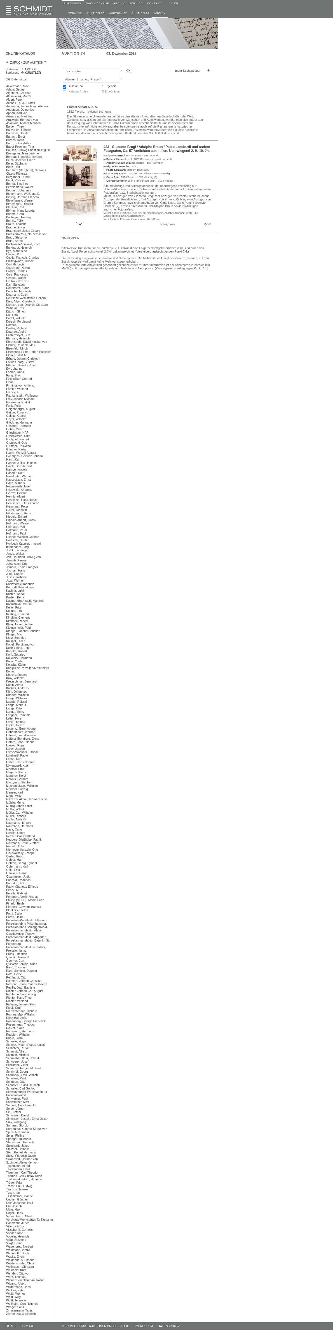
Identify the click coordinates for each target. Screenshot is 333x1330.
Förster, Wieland (17, 388)
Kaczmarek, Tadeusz (20, 584)
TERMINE (75, 13)
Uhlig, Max (13, 1209)
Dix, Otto (12, 314)
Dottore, (11, 325)
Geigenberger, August (20, 409)
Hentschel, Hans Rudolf (21, 499)
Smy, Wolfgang (16, 1122)
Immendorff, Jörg (17, 547)
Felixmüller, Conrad (19, 378)
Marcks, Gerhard (17, 779)
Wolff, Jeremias (16, 1300)
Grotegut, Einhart (17, 439)
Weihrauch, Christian (20, 1266)
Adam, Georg (15, 89)
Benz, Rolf (13, 166)
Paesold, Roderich (18, 880)
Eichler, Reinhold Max (20, 345)
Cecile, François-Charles (22, 257)
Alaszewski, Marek (18, 96)
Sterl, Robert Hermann (21, 1152)
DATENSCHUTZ (169, 1326)
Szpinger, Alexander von (22, 1162)
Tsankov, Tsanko (17, 1189)
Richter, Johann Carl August (24, 991)
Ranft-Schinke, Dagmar (21, 970)
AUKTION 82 (118, 13)
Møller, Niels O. (16, 819)
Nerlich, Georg (15, 832)
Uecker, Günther (17, 1199)
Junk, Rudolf (14, 573)
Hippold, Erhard (16, 516)
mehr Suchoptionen (188, 70)
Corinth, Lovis (15, 264)
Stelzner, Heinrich (18, 1149)
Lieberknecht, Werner (20, 732)
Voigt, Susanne (16, 1239)
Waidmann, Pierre (18, 1250)
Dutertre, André (16, 331)
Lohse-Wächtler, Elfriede (22, 752)
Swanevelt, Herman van (22, 1159)
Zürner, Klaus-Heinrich (21, 1313)
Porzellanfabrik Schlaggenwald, (27, 927)
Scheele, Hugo (16, 1041)
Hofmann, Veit (15, 526)
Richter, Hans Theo (19, 997)
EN (176, 3)
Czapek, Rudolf (16, 277)
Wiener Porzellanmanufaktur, (25, 1280)
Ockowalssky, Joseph (20, 853)
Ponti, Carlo (14, 913)
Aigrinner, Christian (18, 92)
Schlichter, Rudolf (17, 1048)
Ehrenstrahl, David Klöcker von (26, 341)
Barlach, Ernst (15, 136)
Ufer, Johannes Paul (19, 1202)
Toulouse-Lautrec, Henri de (24, 1179)
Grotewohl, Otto (16, 442)
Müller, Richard (16, 816)
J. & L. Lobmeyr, (17, 550)
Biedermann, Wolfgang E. (23, 193)
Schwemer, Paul (17, 1098)
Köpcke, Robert (16, 674)
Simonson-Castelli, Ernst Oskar (27, 1118)
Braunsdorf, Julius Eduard (23, 230)
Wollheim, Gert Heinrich (21, 1303)
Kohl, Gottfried (15, 654)
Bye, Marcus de (16, 251)
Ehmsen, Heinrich (18, 338)
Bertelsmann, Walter (19, 187)
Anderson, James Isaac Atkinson (28, 106)
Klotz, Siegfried (16, 637)
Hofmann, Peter (16, 530)
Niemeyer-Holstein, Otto (22, 849)
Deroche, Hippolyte (19, 291)
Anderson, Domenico (20, 109)
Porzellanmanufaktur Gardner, (26, 947)
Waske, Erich (15, 1256)
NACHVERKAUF (97, 3)
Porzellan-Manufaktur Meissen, (26, 920)
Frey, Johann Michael (20, 399)
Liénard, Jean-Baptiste (21, 735)
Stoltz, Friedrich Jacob (21, 1155)
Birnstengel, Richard (19, 203)
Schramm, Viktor (17, 1065)
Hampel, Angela (16, 469)
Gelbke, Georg (15, 415)
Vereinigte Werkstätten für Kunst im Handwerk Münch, (29, 1221)
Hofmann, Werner (18, 523)
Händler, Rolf (15, 473)
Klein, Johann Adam (19, 624)
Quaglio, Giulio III (17, 957)
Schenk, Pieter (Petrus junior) (25, 1044)
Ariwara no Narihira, (19, 116)
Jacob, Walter (15, 553)
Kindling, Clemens (18, 617)
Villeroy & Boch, (16, 1226)
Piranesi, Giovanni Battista (23, 906)
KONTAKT (154, 3)
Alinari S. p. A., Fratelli (21, 103)
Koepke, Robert (16, 651)
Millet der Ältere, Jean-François (26, 799)
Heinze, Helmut (16, 493)
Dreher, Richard (16, 328)
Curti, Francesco (17, 274)
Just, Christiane (16, 577)
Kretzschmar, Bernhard (21, 681)
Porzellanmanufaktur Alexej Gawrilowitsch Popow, (24, 932)
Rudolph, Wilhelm (18, 1034)
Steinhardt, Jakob (17, 1145)
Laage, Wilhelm (16, 698)
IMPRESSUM (144, 1326)
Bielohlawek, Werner (20, 200)
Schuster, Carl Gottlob (20, 1088)
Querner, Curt (15, 960)
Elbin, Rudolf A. (16, 355)
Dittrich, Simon (15, 311)
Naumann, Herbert (18, 822)
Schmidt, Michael (17, 1054)
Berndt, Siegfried (17, 183)
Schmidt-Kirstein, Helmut (22, 1058)
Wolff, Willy (13, 1297)
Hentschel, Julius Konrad (22, 503)
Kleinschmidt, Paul (18, 627)
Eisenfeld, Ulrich (17, 348)
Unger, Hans (14, 1213)
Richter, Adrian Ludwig (21, 994)
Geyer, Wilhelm (16, 419)
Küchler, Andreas (17, 688)
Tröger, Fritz (14, 1182)
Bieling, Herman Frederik (22, 197)
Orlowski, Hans (16, 873)
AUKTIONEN (72, 3)
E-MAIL (28, 1326)
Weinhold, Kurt (16, 1270)
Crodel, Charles (16, 271)
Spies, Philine (15, 1135)
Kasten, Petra (15, 597)
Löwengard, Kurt (17, 765)
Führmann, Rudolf (18, 402)
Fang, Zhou (14, 375)
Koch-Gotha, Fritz (18, 647)
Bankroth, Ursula (17, 133)
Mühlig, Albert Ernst (19, 806)
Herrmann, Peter (17, 506)
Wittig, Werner (15, 1293)
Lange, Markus (16, 705)
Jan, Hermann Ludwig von (23, 557)
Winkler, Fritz (15, 1290)
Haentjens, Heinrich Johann (24, 456)
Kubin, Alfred (14, 684)
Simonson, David (17, 1115)
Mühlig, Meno (15, 802)
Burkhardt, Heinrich (19, 247)
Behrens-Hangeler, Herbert (24, 156)
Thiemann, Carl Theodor (22, 1172)
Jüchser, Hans (15, 570)
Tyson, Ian (13, 1192)
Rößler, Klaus (15, 1028)
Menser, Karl (14, 792)
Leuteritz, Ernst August (21, 728)
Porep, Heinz (15, 917)
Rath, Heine (14, 974)
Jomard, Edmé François (22, 567)
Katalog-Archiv (78, 91)
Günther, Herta (16, 449)
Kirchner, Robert (17, 621)
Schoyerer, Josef (17, 1061)
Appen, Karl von (16, 113)
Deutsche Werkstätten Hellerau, (27, 298)
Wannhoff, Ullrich (17, 1253)
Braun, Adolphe (16, 224)
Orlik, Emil (13, 869)
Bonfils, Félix (14, 220)
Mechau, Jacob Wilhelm (22, 785)
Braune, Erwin (15, 227)
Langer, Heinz (15, 711)
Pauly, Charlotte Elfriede (22, 886)
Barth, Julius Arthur (18, 143)
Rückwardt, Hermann (20, 1031)
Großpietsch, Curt (18, 436)
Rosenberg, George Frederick (26, 1021)
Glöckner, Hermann (19, 422)
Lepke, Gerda (15, 725)
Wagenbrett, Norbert (19, 1246)
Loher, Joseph (15, 748)
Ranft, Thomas (16, 967)
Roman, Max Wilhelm (20, 1014)
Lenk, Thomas (15, 721)
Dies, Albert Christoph (20, 301)
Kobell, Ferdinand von (20, 644)
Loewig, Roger (15, 745)
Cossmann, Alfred (18, 267)
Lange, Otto (14, 708)
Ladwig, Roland (16, 701)
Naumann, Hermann (19, 826)
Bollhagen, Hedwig (18, 217)
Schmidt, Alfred (16, 1051)
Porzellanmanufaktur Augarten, (26, 937)
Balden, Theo (15, 126)
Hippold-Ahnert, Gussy (21, 520)
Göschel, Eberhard (18, 425)
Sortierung (21, 69)
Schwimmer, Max (17, 1102)
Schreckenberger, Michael (23, 1068)
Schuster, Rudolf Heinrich (23, 1085)
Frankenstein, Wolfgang (21, 395)
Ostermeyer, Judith (18, 876)
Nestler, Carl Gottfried (20, 836)
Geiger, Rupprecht (18, 412)
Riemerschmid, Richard (21, 1011)
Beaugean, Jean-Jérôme (22, 153)
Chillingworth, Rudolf (20, 261)
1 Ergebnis (109, 86)
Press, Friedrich (16, 954)
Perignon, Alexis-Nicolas (22, 896)
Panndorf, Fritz (16, 883)
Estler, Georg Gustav (20, 362)
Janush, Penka (16, 560)
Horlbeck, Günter (17, 540)
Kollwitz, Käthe (16, 664)
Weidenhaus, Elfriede (20, 1260)
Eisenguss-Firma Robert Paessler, (28, 351)
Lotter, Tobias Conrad (20, 762)
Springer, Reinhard (18, 1139)
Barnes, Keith (15, 140)
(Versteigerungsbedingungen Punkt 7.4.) (162, 251)
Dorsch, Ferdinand (18, 321)
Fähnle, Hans (15, 372)
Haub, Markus (15, 483)
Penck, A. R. (14, 890)
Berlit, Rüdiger (15, 180)
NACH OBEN (70, 238)
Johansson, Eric (16, 563)
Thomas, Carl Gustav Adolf (24, 1176)
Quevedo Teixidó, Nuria (21, 964)
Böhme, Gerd (15, 214)
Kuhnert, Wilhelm (17, 695)
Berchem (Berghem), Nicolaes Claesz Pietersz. (26, 171)
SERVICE (136, 3)
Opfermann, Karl (17, 866)
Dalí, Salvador (15, 284)
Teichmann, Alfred (18, 1165)
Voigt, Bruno (14, 1243)
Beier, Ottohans (16, 163)
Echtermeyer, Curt (18, 335)
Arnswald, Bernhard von (22, 119)
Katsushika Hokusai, (19, 604)
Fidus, (10, 382)
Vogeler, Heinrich (17, 1236)
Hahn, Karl (13, 459)
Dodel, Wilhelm (16, 318)
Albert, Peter (14, 99)
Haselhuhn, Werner (19, 476)
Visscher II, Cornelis (19, 1229)
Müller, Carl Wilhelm (19, 812)
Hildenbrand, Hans (18, 513)
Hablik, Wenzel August (21, 452)
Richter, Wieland (17, 1001)
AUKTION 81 (140, 13)
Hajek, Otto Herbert (19, 466)
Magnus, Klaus (16, 772)
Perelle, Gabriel (16, 893)
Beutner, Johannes (18, 190)
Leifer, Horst (14, 718)
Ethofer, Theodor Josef (21, 365)
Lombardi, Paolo (17, 755)
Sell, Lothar (13, 1112)
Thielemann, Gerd (18, 1169)
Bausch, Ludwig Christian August (28, 150)
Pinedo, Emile (15, 903)
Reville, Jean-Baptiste (20, 987)
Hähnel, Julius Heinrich (21, 462)
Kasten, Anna (15, 594)
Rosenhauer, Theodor (20, 1024)
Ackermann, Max (17, 86)
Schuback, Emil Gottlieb (22, 1075)
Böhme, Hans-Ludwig (20, 210)
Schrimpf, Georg (17, 1071)
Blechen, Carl (15, 207)
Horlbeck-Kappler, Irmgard (23, 543)
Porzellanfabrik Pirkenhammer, (26, 923)
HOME (11, 1326)
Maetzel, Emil (15, 769)
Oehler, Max (14, 859)
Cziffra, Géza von (17, 281)
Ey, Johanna (14, 368)
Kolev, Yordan (15, 661)
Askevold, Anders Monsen (23, 123)
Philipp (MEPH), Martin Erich (25, 900)
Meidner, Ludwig (17, 789)
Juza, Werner (15, 580)
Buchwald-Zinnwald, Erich (23, 244)
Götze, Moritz (15, 429)
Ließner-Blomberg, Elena (22, 738)
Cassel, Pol (13, 254)
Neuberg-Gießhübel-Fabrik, (24, 839)
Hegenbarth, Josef (18, 486)
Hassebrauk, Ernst (18, 479)
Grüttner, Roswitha (18, 446)
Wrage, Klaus (15, 1307)
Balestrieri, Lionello (18, 129)
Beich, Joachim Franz (20, 160)
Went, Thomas (15, 1276)
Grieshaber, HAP (17, 432)
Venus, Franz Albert (19, 1216)
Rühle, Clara (14, 1038)
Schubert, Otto (15, 1081)
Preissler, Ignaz (16, 950)
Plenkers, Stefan (17, 910)
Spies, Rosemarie (18, 1132)
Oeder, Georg (15, 856)
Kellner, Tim (14, 610)
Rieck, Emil (13, 1007)
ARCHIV (119, 3)
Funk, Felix (13, 405)
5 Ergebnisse (110, 91)
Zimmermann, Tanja (19, 1310)
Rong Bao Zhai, (16, 1017)
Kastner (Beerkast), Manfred (25, 600)
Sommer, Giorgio (17, 1125)
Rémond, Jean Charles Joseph (26, 984)
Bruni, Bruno (14, 240)
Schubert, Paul (16, 1078)
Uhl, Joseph (14, 1206)
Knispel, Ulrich (15, 641)
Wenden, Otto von (18, 1273)
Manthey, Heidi (16, 775)
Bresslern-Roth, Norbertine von (26, 234)
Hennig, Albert (15, 496)
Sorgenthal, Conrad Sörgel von (26, 1128)
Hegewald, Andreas (19, 489)
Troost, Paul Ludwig (19, 1186)
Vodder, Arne (14, 1233)
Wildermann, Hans (18, 1287)
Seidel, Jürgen (15, 1108)
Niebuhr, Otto (15, 846)
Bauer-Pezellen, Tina (20, 146)
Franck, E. (13, 392)
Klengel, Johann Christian (23, 631)
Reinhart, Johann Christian (23, 980)
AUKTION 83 (95, 13)
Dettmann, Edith (16, 294)
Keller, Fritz (13, 607)
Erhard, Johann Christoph (23, 358)
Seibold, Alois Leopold (21, 1105)
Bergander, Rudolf (18, 177)
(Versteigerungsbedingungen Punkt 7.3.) (181, 268)
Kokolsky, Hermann (19, 658)
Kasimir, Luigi (15, 590)
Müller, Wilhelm (16, 809)
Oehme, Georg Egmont (21, 863)
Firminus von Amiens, (20, 385)
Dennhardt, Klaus (17, 288)
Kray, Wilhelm (15, 678)
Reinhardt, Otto (16, 977)
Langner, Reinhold (18, 715)
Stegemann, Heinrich (20, 1142)
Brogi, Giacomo (16, 237)
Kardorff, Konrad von (20, 587)
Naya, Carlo (14, 829)
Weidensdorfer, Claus (20, 1263)
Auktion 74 (76, 86)
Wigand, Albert (15, 1283)
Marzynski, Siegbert (19, 782)
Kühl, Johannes (16, 691)
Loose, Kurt (14, 758)
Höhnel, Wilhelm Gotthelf (22, 536)
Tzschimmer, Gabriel (20, 1196)
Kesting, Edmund (17, 614)
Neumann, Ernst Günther (22, 843)
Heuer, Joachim (16, 510)
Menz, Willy (13, 795)
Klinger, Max (14, 634)
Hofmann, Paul (16, 533)
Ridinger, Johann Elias (21, 1004)
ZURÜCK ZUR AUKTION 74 (27, 62)
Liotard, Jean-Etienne (20, 742)
